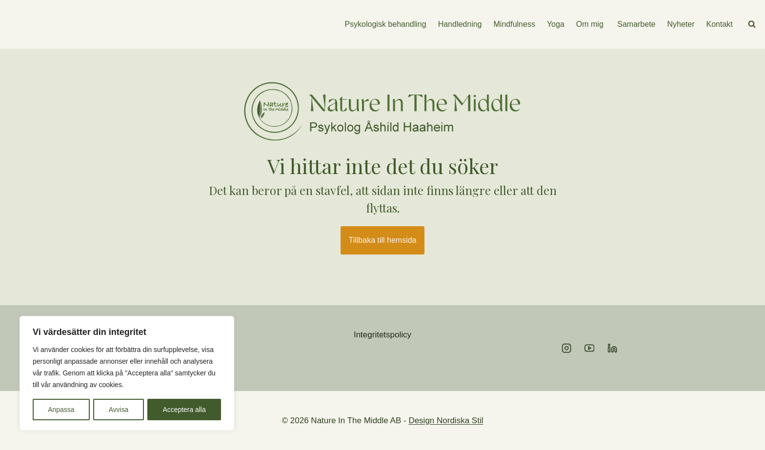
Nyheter (681, 24)
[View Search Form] (752, 24)
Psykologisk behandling (385, 24)
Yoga (555, 24)
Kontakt (719, 24)
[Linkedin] (613, 348)
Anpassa (61, 409)
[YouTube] (590, 348)
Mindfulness (514, 24)
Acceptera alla (184, 409)
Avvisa (118, 409)
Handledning (460, 24)
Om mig (590, 24)
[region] (127, 373)
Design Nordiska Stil (445, 420)
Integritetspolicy (382, 334)
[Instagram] (567, 348)
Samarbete (635, 24)
